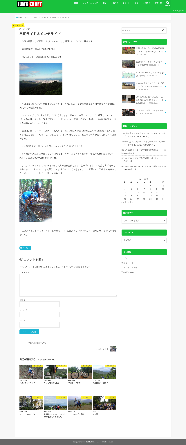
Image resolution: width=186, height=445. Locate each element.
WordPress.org (128, 268)
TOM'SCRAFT (91, 442)
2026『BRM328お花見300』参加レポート (142, 74)
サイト (22, 320)
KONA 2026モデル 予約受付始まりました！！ (142, 147)
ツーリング (26, 248)
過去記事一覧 (180, 11)
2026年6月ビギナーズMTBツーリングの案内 (143, 63)
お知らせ (114, 3)
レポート (126, 3)
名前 (22, 300)
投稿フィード (128, 259)
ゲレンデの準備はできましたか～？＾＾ (143, 110)
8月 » (130, 199)
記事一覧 (158, 3)
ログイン (126, 255)
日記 (136, 3)
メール (23, 310)
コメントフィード (130, 264)
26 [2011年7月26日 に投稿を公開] (131, 196)
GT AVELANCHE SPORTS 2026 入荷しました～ (143, 164)
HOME (75, 3)
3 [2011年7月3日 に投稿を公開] (163, 183)
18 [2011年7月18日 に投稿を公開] (125, 192)
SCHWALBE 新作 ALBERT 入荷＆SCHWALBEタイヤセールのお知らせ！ (143, 98)
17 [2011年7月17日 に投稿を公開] (163, 189)
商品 (104, 3)
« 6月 (124, 199)
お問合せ (146, 3)
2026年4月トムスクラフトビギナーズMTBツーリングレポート (143, 85)
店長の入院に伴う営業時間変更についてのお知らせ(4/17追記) (143, 51)
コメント (24, 272)
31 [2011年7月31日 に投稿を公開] (163, 196)
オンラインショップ (90, 3)
